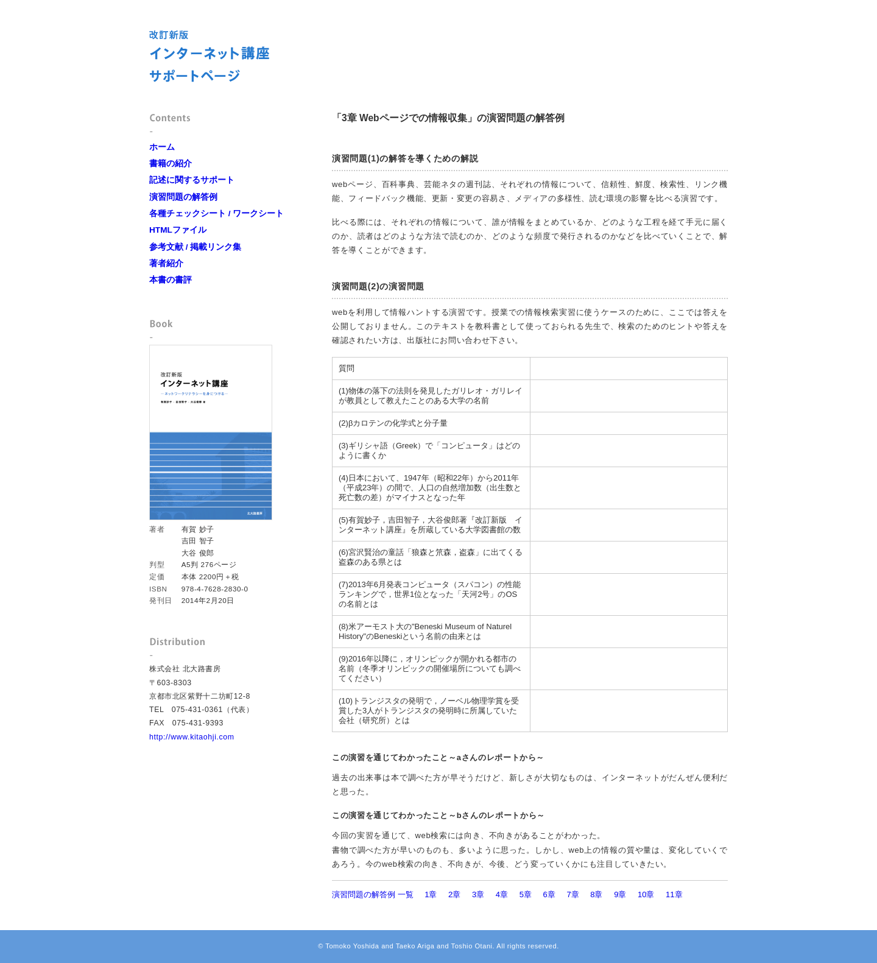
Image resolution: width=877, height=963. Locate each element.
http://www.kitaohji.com (191, 737)
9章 (620, 894)
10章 (646, 894)
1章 (430, 894)
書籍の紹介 (170, 163)
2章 (454, 894)
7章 (572, 894)
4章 (502, 894)
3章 (478, 894)
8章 (596, 894)
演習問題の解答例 (183, 197)
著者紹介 (166, 263)
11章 (674, 894)
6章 (549, 894)
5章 (526, 894)
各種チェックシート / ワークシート (216, 213)
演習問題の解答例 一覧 (373, 894)
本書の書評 (170, 279)
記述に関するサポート (191, 180)
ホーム (162, 147)
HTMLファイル (177, 230)
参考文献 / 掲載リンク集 (195, 247)
